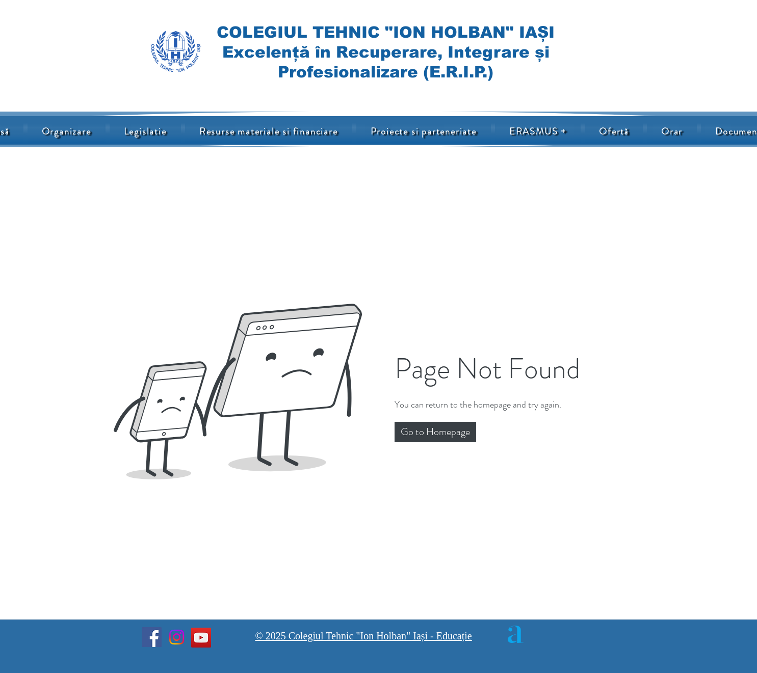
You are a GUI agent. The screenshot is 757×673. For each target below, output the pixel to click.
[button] (268, 131)
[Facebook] (152, 637)
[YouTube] (201, 638)
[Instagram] (177, 637)
